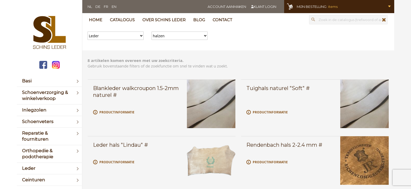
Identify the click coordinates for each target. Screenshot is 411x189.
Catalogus (122, 19)
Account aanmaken (227, 6)
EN (114, 6)
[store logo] (49, 33)
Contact (222, 19)
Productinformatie (116, 112)
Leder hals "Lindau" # (120, 145)
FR (106, 6)
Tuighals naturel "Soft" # (278, 88)
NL (90, 6)
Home (95, 19)
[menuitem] (49, 81)
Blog (199, 19)
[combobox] (348, 19)
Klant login (264, 6)
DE (97, 6)
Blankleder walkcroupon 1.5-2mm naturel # (136, 91)
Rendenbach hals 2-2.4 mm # (284, 145)
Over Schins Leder (164, 19)
